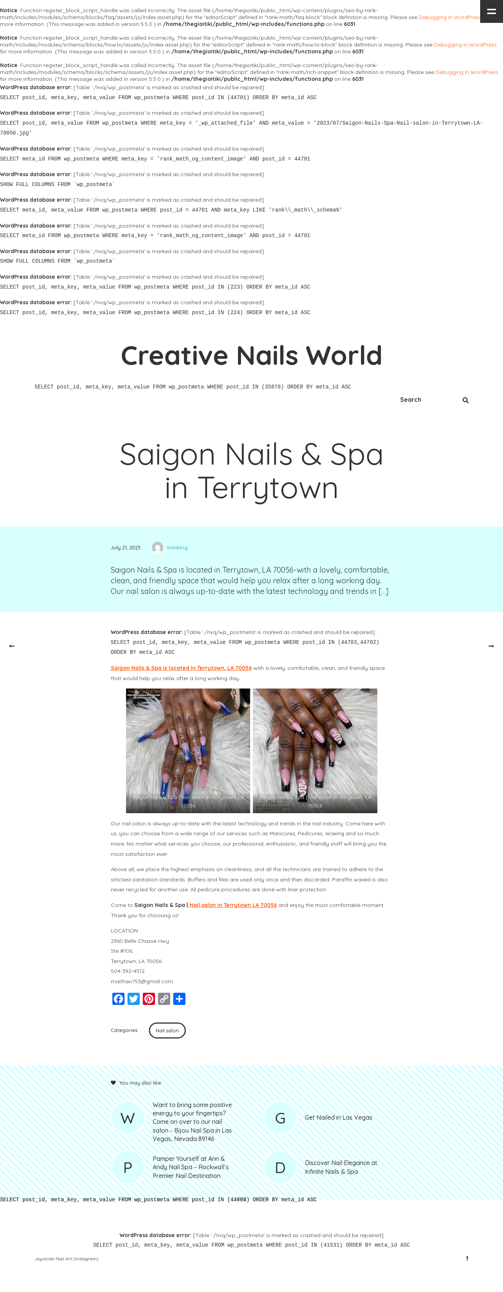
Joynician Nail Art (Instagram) (67, 1259)
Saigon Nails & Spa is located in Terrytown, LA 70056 (181, 667)
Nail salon (167, 1030)
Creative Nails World (252, 355)
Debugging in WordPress (450, 17)
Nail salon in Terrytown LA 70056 (233, 905)
